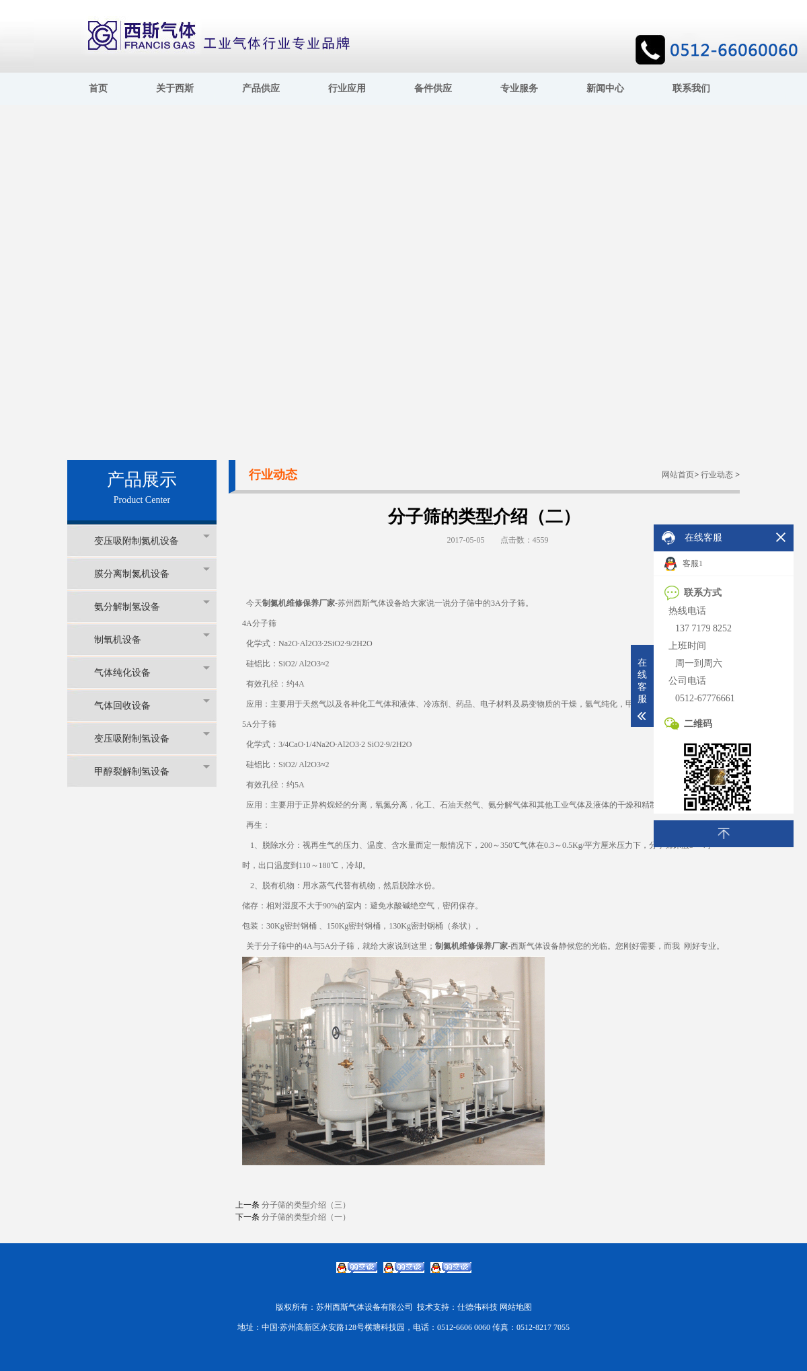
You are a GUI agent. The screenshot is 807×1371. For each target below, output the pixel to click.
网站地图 (516, 1307)
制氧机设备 (152, 639)
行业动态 (717, 474)
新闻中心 (605, 88)
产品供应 (261, 88)
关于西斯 (175, 88)
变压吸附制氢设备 (152, 738)
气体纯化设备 (152, 672)
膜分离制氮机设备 (152, 573)
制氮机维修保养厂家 (298, 603)
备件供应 (433, 88)
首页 (98, 88)
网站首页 (678, 474)
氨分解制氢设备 (152, 606)
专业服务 (519, 88)
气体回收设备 (152, 705)
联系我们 (691, 88)
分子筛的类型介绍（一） (306, 1217)
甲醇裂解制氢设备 (152, 771)
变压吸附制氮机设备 (152, 540)
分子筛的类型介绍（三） (306, 1205)
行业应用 (347, 88)
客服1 (683, 564)
